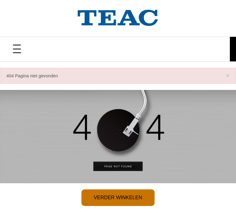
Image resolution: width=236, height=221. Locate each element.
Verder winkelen (118, 197)
